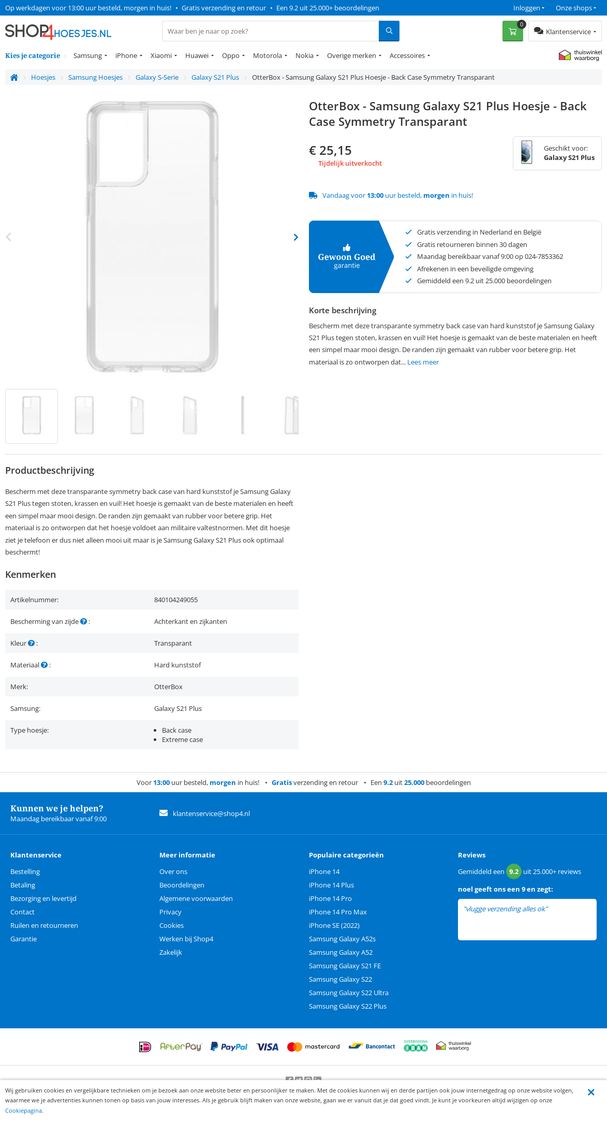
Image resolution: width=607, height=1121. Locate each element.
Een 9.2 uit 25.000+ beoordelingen (327, 7)
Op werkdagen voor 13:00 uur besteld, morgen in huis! (88, 7)
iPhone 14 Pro (330, 898)
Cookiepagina (23, 1110)
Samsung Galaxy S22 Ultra (349, 992)
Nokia (304, 55)
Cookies (171, 925)
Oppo (231, 55)
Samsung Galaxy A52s (342, 938)
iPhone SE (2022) (334, 925)
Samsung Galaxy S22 (340, 979)
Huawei (197, 55)
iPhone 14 (324, 871)
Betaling (22, 885)
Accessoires (407, 55)
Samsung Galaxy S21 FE (345, 965)
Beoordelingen (181, 885)
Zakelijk (170, 952)
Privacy (170, 911)
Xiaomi (161, 55)
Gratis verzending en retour (224, 7)
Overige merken (351, 55)
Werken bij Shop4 (186, 938)
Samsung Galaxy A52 (341, 952)
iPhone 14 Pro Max (338, 911)
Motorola (267, 55)
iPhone (126, 55)
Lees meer (423, 362)
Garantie (23, 938)
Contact (22, 911)
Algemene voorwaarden (196, 898)
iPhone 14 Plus (331, 885)
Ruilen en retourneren (44, 925)
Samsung (87, 55)
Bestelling (25, 871)
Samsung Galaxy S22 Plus (348, 1006)
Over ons (173, 871)
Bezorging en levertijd (43, 898)
